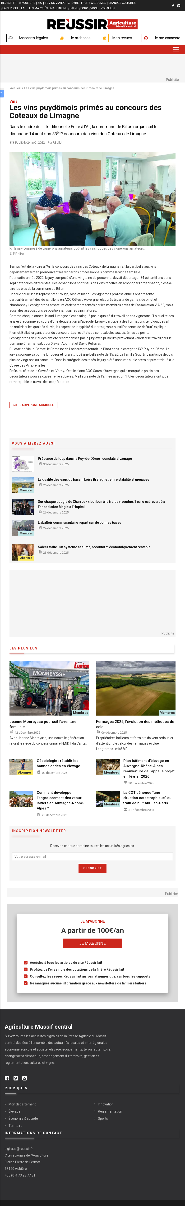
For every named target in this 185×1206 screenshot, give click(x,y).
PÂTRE (74, 8)
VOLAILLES (108, 8)
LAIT (24, 8)
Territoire (15, 1126)
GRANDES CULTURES (121, 3)
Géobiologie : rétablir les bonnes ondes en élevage (58, 763)
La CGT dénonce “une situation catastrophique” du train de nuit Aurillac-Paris (147, 797)
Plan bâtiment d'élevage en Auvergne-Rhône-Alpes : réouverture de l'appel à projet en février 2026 (149, 769)
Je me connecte (167, 38)
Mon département (22, 1104)
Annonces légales (33, 38)
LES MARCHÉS (38, 8)
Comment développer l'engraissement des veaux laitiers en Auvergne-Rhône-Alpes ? (60, 800)
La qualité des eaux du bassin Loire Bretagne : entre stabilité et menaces (93, 479)
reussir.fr (9, 3)
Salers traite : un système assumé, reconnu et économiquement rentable (94, 547)
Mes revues (122, 38)
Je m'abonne (80, 38)
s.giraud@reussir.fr (19, 1149)
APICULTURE (27, 3)
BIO (39, 3)
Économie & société (23, 1118)
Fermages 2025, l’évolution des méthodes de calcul (135, 724)
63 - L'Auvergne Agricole (33, 405)
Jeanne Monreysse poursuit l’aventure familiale (42, 724)
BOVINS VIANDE (55, 3)
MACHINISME (58, 8)
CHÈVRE (73, 3)
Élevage (14, 1111)
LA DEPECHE (10, 8)
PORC (84, 8)
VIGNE (94, 8)
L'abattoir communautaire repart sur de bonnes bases (79, 522)
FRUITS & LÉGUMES (93, 3)
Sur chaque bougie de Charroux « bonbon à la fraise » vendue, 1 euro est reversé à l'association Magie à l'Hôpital (101, 504)
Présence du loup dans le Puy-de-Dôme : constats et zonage (85, 458)
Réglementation (110, 1111)
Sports (103, 1118)
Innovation (106, 1104)
